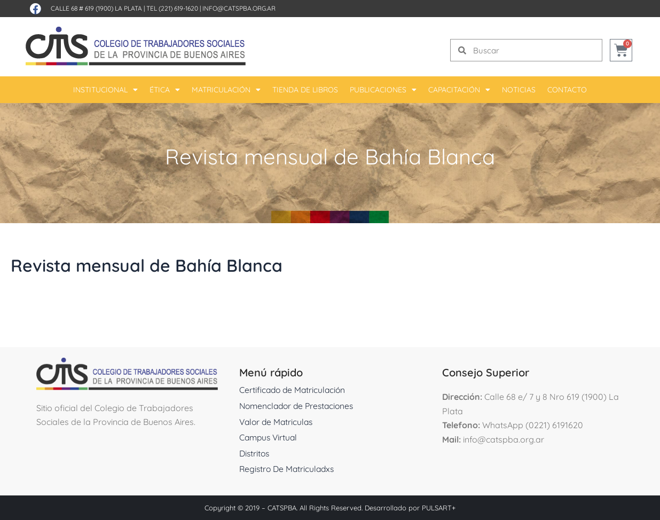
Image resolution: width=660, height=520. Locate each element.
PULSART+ (438, 507)
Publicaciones (383, 90)
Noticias (519, 89)
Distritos (255, 453)
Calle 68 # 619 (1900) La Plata (96, 8)
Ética (165, 90)
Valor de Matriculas (277, 421)
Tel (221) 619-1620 (172, 8)
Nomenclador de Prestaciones (299, 405)
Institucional (105, 90)
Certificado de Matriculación (294, 389)
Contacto (567, 89)
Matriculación (226, 90)
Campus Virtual (269, 437)
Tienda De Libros (305, 89)
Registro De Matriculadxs (288, 468)
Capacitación (459, 90)
